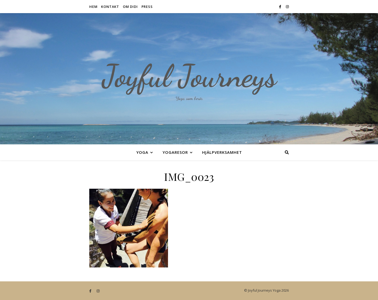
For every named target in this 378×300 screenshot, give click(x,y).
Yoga (142, 152)
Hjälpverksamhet (222, 152)
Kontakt (110, 6)
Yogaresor (175, 152)
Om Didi (130, 6)
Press (147, 6)
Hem (93, 6)
